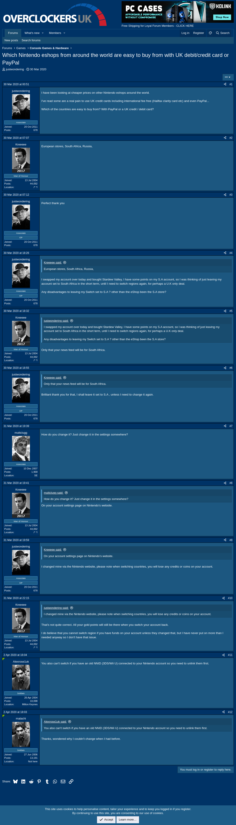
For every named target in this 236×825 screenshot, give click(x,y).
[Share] (225, 84)
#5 (231, 311)
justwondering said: (56, 320)
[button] (43, 33)
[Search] (222, 33)
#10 (230, 598)
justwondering (15, 69)
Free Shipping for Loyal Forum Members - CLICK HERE (158, 25)
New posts (11, 40)
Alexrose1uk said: (55, 721)
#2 (231, 137)
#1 (231, 84)
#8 (231, 483)
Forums (13, 33)
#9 (231, 540)
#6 (231, 367)
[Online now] (3, 659)
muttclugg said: (53, 492)
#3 (231, 194)
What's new (32, 33)
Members (55, 33)
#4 (231, 253)
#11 (230, 655)
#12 (230, 712)
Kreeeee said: (53, 262)
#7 (231, 426)
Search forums (31, 40)
